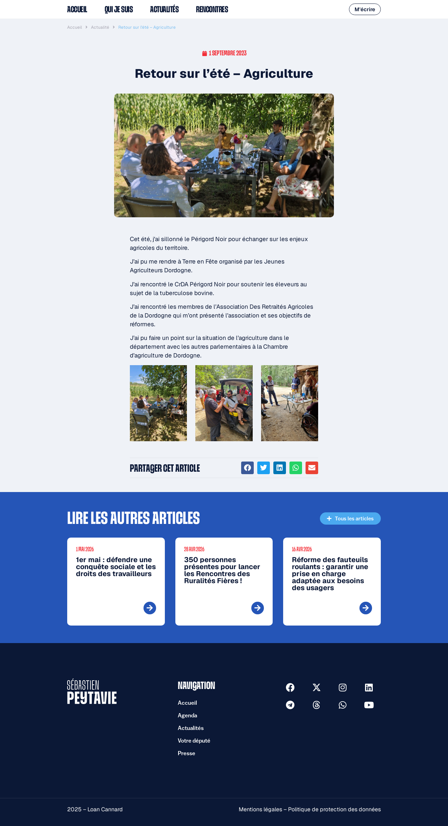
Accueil (77, 9)
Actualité (100, 27)
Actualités (164, 9)
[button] (247, 468)
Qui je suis (119, 9)
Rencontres (212, 9)
